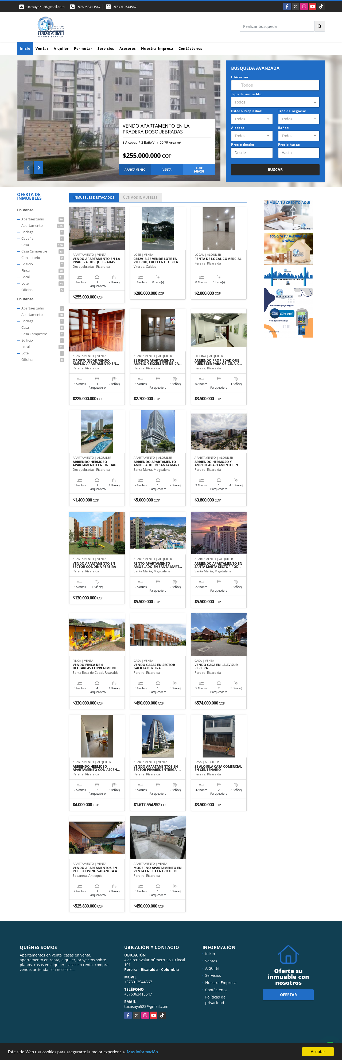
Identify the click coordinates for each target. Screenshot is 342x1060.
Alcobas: (238, 127)
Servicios (106, 48)
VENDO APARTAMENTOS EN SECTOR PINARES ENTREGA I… (157, 768)
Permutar (83, 48)
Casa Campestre (42, 251)
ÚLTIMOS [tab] (140, 197)
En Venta (25, 209)
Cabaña (42, 238)
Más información (142, 1052)
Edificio (42, 264)
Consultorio (42, 257)
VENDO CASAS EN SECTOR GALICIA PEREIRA (154, 666)
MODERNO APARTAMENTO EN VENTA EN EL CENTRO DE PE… (158, 869)
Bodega (42, 232)
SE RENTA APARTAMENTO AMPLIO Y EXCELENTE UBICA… (157, 362)
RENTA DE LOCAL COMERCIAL (218, 259)
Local (42, 277)
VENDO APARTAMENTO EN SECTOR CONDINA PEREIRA (94, 565)
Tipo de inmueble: (246, 94)
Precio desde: (242, 144)
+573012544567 (124, 6)
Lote (42, 283)
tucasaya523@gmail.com (146, 1006)
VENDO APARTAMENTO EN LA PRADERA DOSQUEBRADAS (156, 129)
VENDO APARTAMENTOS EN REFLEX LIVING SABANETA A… (96, 869)
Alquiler (61, 48)
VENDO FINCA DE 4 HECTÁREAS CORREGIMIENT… (96, 666)
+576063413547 (88, 6)
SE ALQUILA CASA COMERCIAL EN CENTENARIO (218, 768)
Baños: (283, 127)
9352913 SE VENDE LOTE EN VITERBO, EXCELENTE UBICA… (157, 260)
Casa (42, 245)
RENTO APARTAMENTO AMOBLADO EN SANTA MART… (158, 565)
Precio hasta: (289, 144)
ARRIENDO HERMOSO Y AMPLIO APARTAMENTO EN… (218, 463)
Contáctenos (190, 48)
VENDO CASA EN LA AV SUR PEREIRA (216, 666)
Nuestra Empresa (157, 48)
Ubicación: (240, 77)
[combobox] (275, 102)
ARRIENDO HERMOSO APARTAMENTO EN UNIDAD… (96, 463)
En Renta (25, 298)
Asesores (127, 48)
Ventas (42, 48)
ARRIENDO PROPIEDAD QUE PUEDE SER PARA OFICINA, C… (218, 362)
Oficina (42, 290)
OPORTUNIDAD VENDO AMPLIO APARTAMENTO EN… (96, 362)
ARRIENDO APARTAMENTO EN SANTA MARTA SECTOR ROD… (218, 565)
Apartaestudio (42, 219)
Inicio (25, 48)
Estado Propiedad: (246, 111)
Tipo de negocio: (292, 111)
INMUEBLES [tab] (93, 197)
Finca (42, 270)
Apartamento (42, 225)
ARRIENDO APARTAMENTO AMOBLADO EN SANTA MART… (158, 463)
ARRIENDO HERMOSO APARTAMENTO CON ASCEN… (96, 768)
